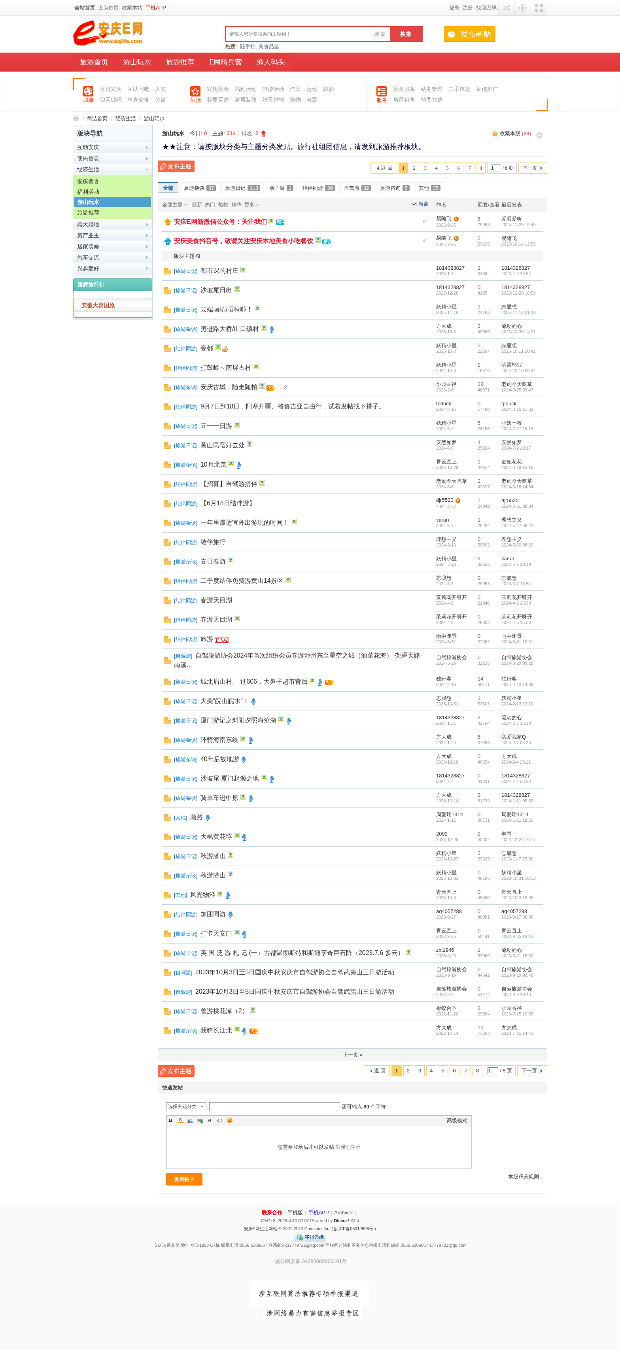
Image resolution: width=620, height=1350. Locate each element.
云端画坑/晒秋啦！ (226, 309)
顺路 (196, 817)
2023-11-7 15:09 (517, 859)
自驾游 (357, 188)
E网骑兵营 (225, 62)
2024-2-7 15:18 (516, 723)
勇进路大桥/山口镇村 (229, 328)
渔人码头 (271, 62)
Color (180, 1120)
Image (190, 1120)
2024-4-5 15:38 (516, 603)
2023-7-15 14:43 (517, 1033)
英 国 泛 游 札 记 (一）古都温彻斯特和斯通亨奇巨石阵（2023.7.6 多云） (302, 952)
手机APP (156, 8)
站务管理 (432, 89)
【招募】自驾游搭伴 (228, 483)
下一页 (530, 168)
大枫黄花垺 (216, 836)
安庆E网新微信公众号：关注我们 (220, 221)
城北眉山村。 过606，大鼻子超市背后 (254, 681)
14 (480, 679)
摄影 (328, 89)
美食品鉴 (269, 46)
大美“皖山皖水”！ (224, 701)
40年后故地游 (219, 759)
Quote (210, 1120)
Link (200, 1120)
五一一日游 (216, 425)
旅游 (206, 638)
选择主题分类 (182, 1106)
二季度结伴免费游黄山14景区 (242, 580)
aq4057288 (449, 911)
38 (480, 384)
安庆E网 (76, 118)
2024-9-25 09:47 (517, 390)
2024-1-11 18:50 (517, 820)
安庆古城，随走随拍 (228, 387)
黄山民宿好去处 (222, 445)
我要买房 (218, 100)
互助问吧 (138, 89)
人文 (160, 89)
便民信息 (88, 158)
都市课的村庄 (219, 270)
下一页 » (353, 1055)
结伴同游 (318, 188)
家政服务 (404, 89)
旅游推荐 (180, 62)
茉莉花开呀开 (451, 597)
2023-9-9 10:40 (516, 994)
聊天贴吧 (111, 100)
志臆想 (509, 307)
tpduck (443, 404)
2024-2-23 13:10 (517, 703)
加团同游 (213, 914)
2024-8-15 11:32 (517, 409)
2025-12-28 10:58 (518, 293)
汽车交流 (88, 257)
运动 (312, 89)
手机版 (295, 1213)
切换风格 (539, 7)
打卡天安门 (216, 933)
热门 (210, 205)
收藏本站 (132, 8)
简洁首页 (97, 118)
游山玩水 (137, 62)
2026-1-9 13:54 (516, 273)
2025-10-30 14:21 (518, 331)
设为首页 (108, 8)
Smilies (230, 1120)
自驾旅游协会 (451, 657)
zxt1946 (445, 950)
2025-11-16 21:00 (518, 312)
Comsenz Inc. (317, 1228)
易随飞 (444, 218)
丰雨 (506, 834)
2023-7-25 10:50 (517, 1014)
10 (480, 1027)
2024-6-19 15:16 (517, 467)
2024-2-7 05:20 (516, 742)
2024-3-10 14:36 (517, 684)
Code (220, 1120)
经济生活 (125, 118)
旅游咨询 (394, 188)
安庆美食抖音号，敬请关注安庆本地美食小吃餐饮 (243, 241)
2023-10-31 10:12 (518, 878)
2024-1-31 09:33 (517, 800)
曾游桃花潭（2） (224, 1011)
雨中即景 (446, 636)
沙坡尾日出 (216, 290)
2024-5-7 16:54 (516, 583)
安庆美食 (218, 89)
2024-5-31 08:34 (517, 506)
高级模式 (457, 1120)
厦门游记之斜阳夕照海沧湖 (238, 720)
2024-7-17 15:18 (517, 428)
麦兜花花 (511, 462)
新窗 (423, 204)
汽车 (295, 89)
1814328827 (450, 268)
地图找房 (432, 100)
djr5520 (444, 500)
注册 (468, 8)
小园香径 (446, 384)
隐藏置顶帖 (424, 221)
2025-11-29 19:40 (518, 224)
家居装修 (245, 100)
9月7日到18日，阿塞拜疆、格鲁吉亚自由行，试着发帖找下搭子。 (293, 406)
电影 (312, 100)
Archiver (343, 1213)
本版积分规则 (523, 1177)
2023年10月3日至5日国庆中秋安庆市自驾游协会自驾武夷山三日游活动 (294, 972)
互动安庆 (88, 147)
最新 (197, 205)
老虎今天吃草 (516, 384)
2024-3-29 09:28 (517, 663)
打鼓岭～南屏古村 (225, 367)
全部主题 (172, 205)
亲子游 (281, 188)
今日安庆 (111, 89)
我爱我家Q (513, 737)
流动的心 (511, 326)
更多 (249, 205)
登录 (454, 8)
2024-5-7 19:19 (516, 564)
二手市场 (459, 89)
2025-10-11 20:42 (518, 351)
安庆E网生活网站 (260, 1228)
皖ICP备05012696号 (353, 1228)
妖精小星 (446, 307)
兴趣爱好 (88, 268)
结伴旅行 (213, 542)
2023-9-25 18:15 (517, 936)
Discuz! (341, 1220)
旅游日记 (242, 188)
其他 (429, 188)
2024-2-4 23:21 (516, 762)
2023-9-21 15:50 (517, 955)
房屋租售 (404, 100)
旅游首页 (94, 62)
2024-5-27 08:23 (517, 525)
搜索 (379, 34)
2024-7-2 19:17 (516, 448)
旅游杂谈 (200, 188)
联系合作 (272, 1213)
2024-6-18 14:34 (517, 486)
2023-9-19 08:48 (517, 975)
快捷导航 (523, 7)
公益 (160, 100)
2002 (442, 834)
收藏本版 (515, 133)
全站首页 (84, 8)
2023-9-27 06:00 (517, 917)
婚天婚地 (273, 100)
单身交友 (138, 100)
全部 (168, 188)
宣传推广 (487, 89)
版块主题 (184, 256)
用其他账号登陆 (506, 7)
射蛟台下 (446, 1008)
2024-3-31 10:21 (517, 641)
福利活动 (245, 89)
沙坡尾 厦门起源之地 (229, 778)
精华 (236, 205)
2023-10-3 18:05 (517, 897)
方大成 (444, 326)
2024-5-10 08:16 (517, 545)
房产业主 (88, 235)
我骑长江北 (216, 1030)
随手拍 (247, 46)
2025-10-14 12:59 (518, 244)
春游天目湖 (216, 600)
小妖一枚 (511, 423)
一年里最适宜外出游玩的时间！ (244, 522)
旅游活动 (273, 89)
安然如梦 (446, 442)
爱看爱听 (511, 219)
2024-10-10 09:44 (518, 370)
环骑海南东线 (219, 739)
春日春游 (213, 561)
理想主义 (511, 520)
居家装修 (88, 246)
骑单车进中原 (219, 797)
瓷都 (206, 348)
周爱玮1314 (449, 814)
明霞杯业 (511, 365)
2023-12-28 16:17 (518, 839)
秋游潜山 (213, 856)
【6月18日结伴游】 (227, 503)
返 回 (387, 168)
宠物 (295, 100)
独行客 (444, 679)
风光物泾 (202, 894)
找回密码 (486, 8)
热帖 (223, 205)
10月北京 (213, 464)
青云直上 (446, 462)
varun (442, 520)
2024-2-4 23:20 (516, 781)
